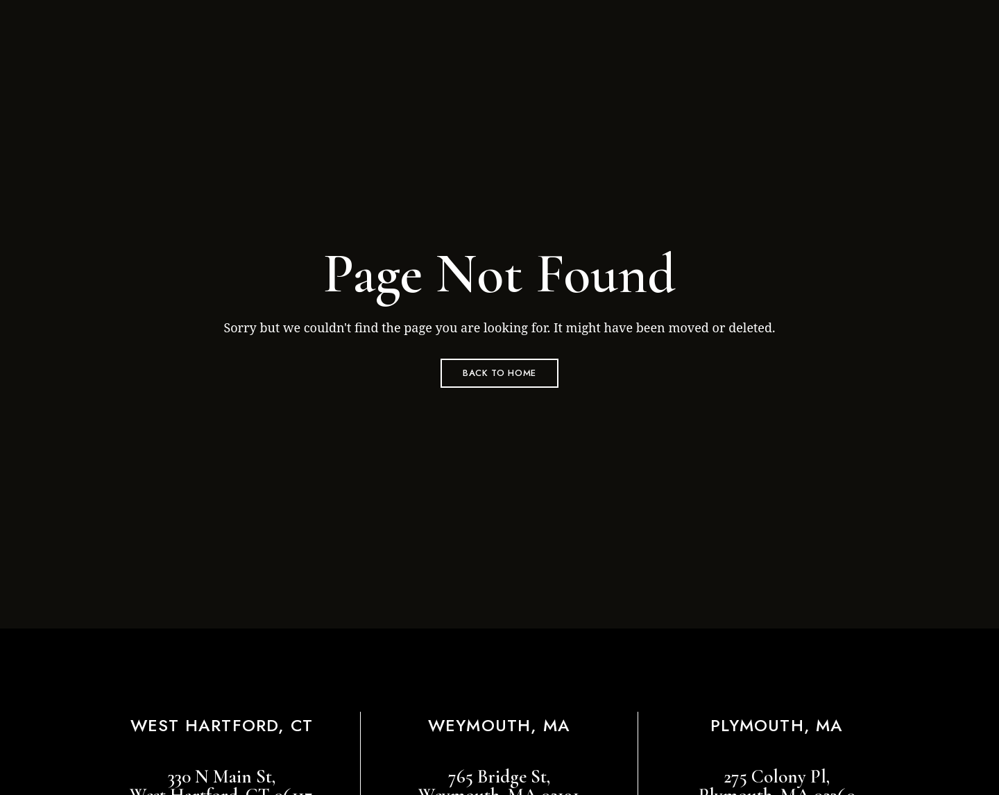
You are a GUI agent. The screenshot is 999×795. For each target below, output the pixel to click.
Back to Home (499, 372)
